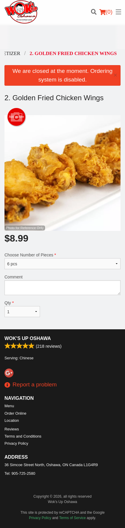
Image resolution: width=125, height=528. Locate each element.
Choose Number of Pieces (62, 261)
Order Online (15, 413)
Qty (22, 308)
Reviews (11, 429)
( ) (105, 11)
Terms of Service (72, 518)
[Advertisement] (62, 37)
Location (11, 420)
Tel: (19, 473)
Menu (9, 406)
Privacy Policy (16, 443)
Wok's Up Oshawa (27, 338)
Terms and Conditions (22, 436)
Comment (62, 285)
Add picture (16, 117)
